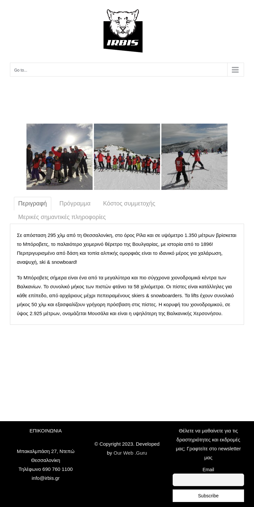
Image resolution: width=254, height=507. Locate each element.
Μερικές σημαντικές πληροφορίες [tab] (62, 217)
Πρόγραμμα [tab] (75, 203)
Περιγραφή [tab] (32, 203)
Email (208, 469)
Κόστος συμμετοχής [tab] (129, 203)
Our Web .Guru (130, 453)
